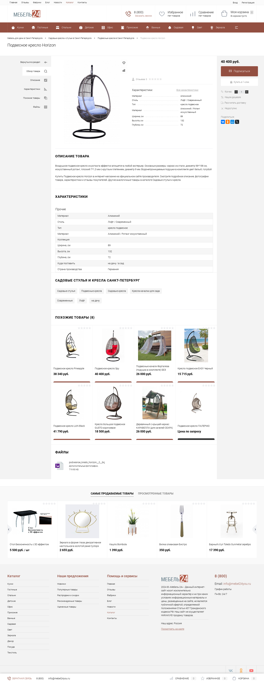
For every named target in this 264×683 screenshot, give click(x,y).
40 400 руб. (113, 374)
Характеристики (35, 89)
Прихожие (12, 610)
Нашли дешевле (231, 97)
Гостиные (12, 587)
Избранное (175, 12)
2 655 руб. (66, 548)
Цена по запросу (189, 430)
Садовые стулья (66, 289)
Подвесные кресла (91, 289)
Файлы (40, 107)
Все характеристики (187, 90)
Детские (11, 599)
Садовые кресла (117, 289)
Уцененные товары (66, 604)
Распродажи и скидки (68, 593)
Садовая (11, 622)
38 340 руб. (71, 374)
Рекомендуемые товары (69, 599)
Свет (9, 627)
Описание (38, 80)
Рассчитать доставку (233, 102)
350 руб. (165, 548)
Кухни (10, 582)
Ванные (11, 616)
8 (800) (40, 678)
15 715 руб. (196, 374)
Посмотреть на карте (172, 627)
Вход (235, 2)
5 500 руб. (19, 548)
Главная (13, 2)
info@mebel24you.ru (237, 581)
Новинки (61, 582)
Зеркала (11, 633)
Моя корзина (242, 12)
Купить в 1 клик (239, 82)
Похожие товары (35, 98)
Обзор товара (36, 71)
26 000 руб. (154, 374)
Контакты (82, 2)
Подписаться (239, 71)
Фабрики (37, 2)
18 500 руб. (113, 431)
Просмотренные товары (155, 491)
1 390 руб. (116, 548)
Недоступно (229, 108)
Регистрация (248, 2)
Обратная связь (19, 678)
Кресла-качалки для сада (146, 289)
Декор (10, 639)
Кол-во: (229, 91)
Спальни (11, 593)
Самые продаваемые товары (112, 491)
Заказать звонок (143, 15)
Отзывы (25, 2)
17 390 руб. (217, 548)
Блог (47, 2)
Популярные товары (67, 587)
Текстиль (12, 650)
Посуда (11, 645)
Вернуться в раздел (33, 62)
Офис (10, 604)
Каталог (70, 2)
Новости (58, 2)
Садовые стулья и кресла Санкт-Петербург (97, 278)
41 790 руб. (71, 431)
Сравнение (206, 12)
